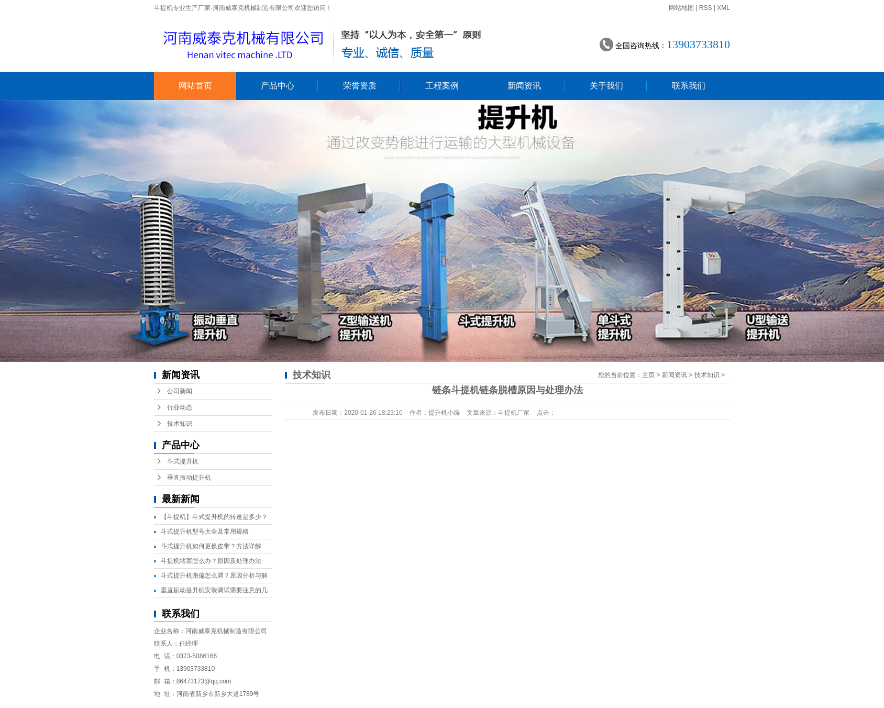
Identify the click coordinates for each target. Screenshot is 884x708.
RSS (705, 8)
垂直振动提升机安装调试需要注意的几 (214, 590)
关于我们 (606, 85)
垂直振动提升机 (189, 477)
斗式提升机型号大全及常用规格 (205, 531)
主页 (648, 375)
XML (723, 8)
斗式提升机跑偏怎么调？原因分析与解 (214, 575)
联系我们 (688, 85)
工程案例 (442, 85)
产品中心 (277, 85)
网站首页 (195, 85)
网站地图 (681, 8)
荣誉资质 (360, 85)
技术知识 (179, 423)
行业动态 (179, 407)
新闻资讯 (524, 85)
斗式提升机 (182, 461)
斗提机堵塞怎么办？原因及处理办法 (211, 561)
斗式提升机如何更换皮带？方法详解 (211, 546)
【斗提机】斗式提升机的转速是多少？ (214, 517)
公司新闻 (179, 391)
